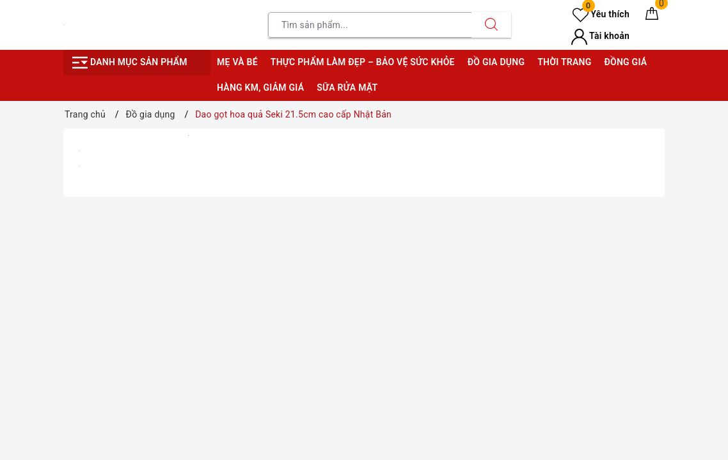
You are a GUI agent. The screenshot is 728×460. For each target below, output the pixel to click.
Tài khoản (600, 36)
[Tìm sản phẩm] (370, 25)
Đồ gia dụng (496, 62)
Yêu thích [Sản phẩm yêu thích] (601, 14)
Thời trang (564, 62)
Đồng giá (625, 62)
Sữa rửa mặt (347, 87)
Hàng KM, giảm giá (260, 87)
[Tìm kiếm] (491, 25)
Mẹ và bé (237, 62)
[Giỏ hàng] (652, 16)
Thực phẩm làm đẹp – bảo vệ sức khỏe (363, 62)
